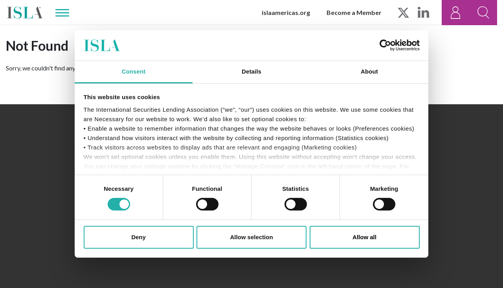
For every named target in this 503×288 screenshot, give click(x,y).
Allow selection (251, 237)
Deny (138, 237)
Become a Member (354, 12)
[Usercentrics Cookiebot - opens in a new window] (385, 45)
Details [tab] (251, 71)
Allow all (364, 237)
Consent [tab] (134, 71)
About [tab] (369, 71)
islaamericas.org (286, 12)
